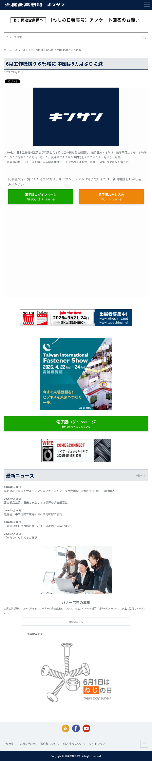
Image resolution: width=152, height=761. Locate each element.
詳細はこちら (76, 621)
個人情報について (74, 744)
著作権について (50, 744)
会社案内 (10, 744)
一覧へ (138, 475)
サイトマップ (97, 744)
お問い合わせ (28, 744)
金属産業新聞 (35, 634)
